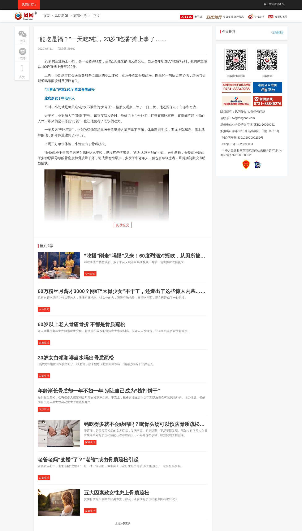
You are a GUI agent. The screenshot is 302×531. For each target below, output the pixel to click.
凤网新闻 (61, 15)
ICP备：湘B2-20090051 (237, 144)
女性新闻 (90, 273)
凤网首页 (29, 4)
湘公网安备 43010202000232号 (242, 137)
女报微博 (259, 16)
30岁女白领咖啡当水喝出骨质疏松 (76, 358)
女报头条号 (281, 16)
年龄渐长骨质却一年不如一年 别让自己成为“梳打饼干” (99, 391)
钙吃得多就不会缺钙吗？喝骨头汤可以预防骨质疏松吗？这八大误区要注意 (167, 424)
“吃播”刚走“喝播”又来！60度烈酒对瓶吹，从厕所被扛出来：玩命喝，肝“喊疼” (172, 256)
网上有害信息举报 (274, 4)
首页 (46, 15)
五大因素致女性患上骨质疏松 (116, 493)
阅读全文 (122, 225)
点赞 (22, 70)
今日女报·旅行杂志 (225, 16)
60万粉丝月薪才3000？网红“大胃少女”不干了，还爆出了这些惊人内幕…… (122, 291)
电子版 (189, 16)
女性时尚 (44, 409)
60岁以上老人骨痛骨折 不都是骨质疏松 (81, 324)
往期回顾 (277, 32)
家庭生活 (80, 15)
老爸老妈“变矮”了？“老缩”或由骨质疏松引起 (88, 459)
